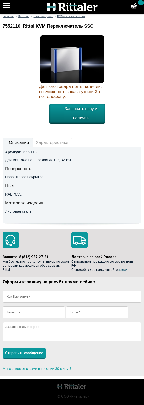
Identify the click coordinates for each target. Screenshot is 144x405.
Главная (8, 16)
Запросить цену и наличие (81, 113)
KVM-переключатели (71, 16)
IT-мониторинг (43, 16)
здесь (122, 270)
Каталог (23, 16)
